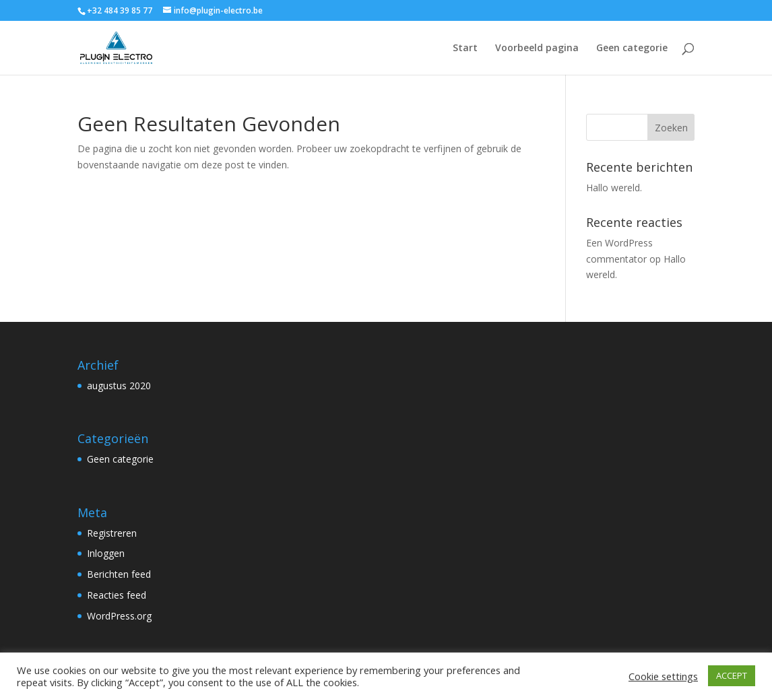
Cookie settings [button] (663, 676)
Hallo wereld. (614, 187)
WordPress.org (119, 615)
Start (465, 48)
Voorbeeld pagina (537, 48)
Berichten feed (119, 574)
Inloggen (106, 553)
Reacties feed (116, 595)
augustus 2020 (119, 385)
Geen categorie (632, 48)
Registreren (112, 533)
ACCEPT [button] (731, 675)
